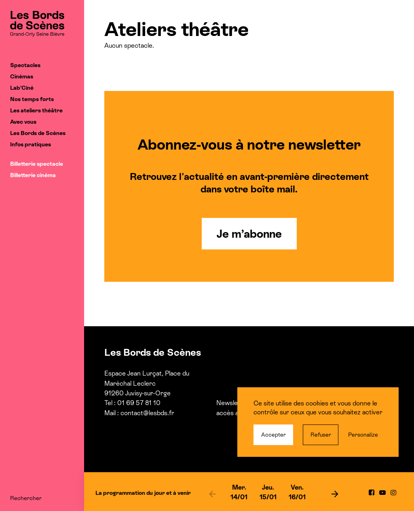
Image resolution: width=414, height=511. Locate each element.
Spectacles (25, 65)
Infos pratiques (30, 144)
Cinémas (21, 76)
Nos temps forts (32, 99)
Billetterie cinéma (33, 175)
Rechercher (26, 498)
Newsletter (232, 403)
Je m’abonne (249, 233)
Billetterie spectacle (36, 163)
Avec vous (23, 121)
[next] (335, 493)
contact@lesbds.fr (147, 413)
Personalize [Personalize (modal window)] (363, 434)
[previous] (212, 493)
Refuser (320, 434)
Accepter (273, 434)
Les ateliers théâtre (36, 110)
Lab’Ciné (22, 87)
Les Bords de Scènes (37, 133)
